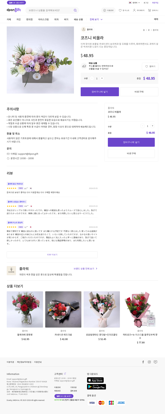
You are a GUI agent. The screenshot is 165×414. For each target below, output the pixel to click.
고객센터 (60, 374)
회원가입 (155, 2)
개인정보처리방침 (24, 362)
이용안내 (37, 362)
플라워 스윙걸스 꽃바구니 (17, 201)
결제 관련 (73, 391)
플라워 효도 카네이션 (15, 184)
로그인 (146, 2)
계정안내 (57, 391)
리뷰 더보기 (52, 254)
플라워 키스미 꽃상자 (15, 222)
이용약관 (10, 362)
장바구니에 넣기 (100, 91)
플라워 (155, 30)
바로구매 (139, 91)
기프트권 (73, 387)
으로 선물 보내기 (16, 2)
